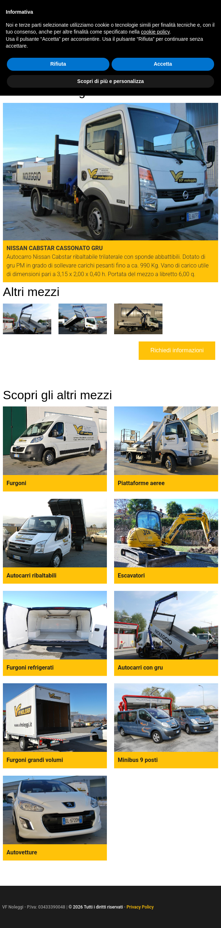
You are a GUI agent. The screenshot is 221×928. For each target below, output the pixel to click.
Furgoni (16, 483)
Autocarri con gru (140, 667)
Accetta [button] (163, 64)
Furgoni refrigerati (29, 667)
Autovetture (21, 852)
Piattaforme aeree (141, 483)
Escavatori (131, 575)
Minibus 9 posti (138, 760)
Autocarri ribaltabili (31, 575)
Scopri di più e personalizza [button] (110, 81)
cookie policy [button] (155, 32)
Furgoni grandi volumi (34, 760)
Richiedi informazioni (177, 350)
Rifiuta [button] (58, 64)
